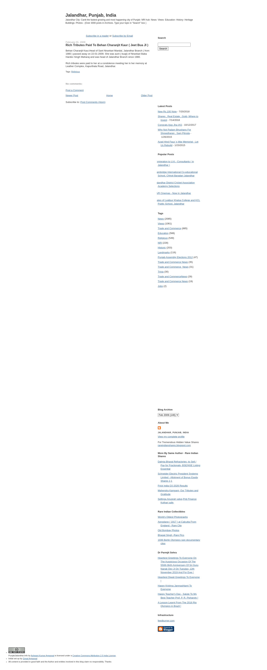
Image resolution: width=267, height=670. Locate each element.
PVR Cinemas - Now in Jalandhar (173, 193)
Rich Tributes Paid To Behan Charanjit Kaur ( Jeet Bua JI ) (107, 45)
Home (109, 95)
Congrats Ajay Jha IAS (170, 124)
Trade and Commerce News (173, 262)
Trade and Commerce (169, 228)
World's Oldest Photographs (173, 517)
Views (161, 223)
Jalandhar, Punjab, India (90, 15)
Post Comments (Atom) (93, 102)
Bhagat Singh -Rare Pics (171, 535)
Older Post (146, 95)
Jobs (160, 286)
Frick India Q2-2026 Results (173, 485)
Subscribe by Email (122, 35)
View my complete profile (171, 436)
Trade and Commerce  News (173, 266)
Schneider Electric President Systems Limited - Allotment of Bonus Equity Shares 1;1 (178, 477)
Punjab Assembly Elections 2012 (175, 257)
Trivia (161, 271)
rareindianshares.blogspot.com (174, 445)
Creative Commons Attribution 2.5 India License (94, 655)
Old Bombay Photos (168, 530)
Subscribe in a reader (97, 35)
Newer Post (72, 95)
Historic (162, 247)
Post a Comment (75, 90)
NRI (160, 242)
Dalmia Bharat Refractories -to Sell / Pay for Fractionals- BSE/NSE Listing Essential (179, 465)
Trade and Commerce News (172, 276)
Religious (75, 72)
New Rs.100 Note (167, 111)
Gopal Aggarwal (30, 658)
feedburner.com (166, 620)
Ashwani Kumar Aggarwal (42, 655)
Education (163, 233)
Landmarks (164, 252)
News (161, 218)
